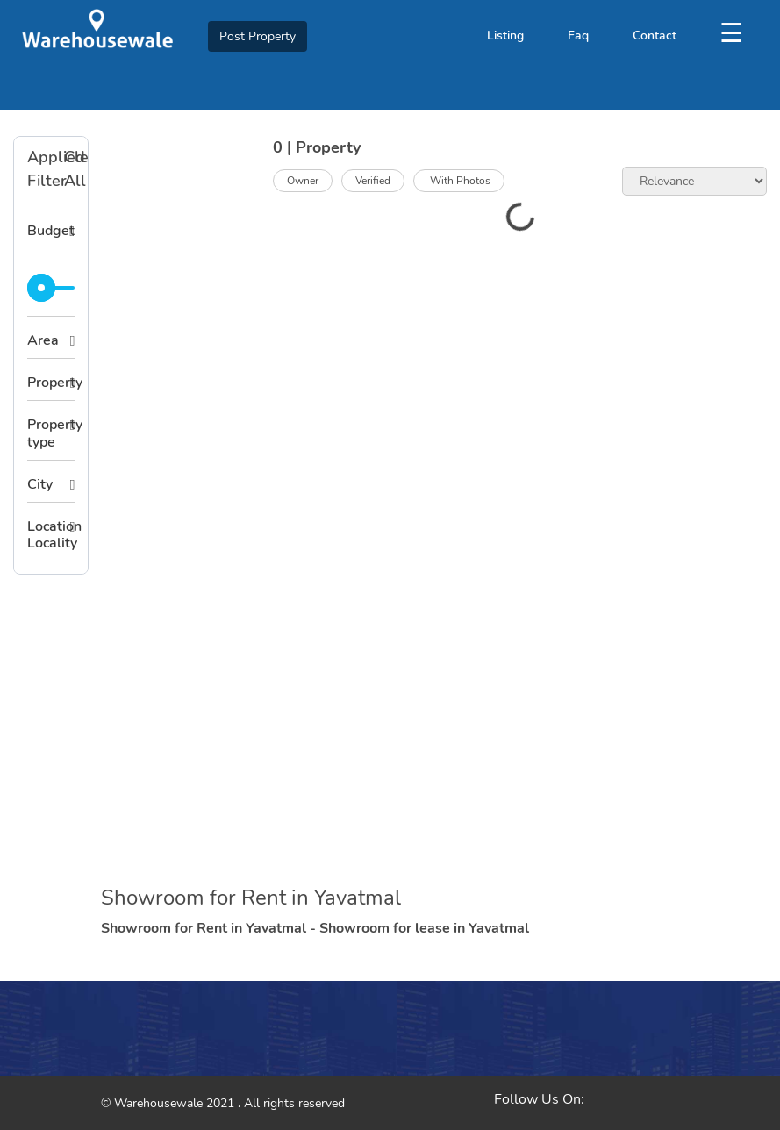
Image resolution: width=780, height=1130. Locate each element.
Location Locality (51, 535)
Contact (654, 35)
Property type (51, 433)
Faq (578, 35)
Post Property (257, 36)
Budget (51, 230)
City (40, 484)
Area (43, 340)
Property (51, 382)
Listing (505, 35)
